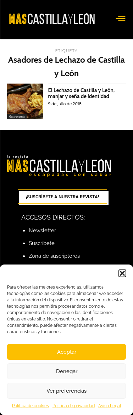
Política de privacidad (73, 405)
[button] (122, 273)
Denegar (66, 371)
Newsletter (42, 230)
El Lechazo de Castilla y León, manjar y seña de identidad (81, 93)
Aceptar (66, 352)
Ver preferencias (66, 391)
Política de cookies (30, 405)
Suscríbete (42, 243)
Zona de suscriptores (54, 256)
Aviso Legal (109, 405)
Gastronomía (16, 116)
